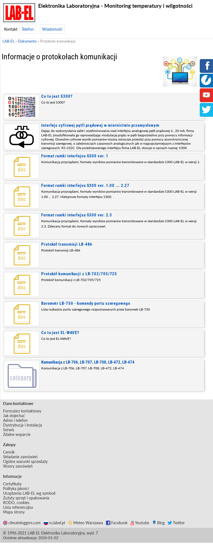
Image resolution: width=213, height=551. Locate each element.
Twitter (176, 522)
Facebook (117, 522)
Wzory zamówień (18, 466)
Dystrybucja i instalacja (22, 425)
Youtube (140, 522)
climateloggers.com (22, 522)
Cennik (9, 452)
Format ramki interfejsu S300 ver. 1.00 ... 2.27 (85, 185)
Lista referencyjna (18, 507)
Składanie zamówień (20, 456)
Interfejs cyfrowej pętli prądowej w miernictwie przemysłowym (100, 125)
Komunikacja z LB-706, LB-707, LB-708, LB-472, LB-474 (87, 362)
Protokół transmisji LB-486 (66, 244)
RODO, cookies (16, 502)
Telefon (28, 29)
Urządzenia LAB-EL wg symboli (29, 493)
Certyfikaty (12, 483)
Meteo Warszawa (85, 522)
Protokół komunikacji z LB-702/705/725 (79, 273)
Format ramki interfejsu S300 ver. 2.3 (76, 215)
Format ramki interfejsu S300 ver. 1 (74, 155)
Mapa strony (14, 512)
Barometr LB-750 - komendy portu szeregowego (85, 303)
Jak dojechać (14, 415)
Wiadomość (52, 29)
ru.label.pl (54, 522)
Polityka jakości (16, 488)
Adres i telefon (15, 420)
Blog (158, 522)
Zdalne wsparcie (16, 434)
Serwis (8, 429)
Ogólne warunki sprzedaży (25, 461)
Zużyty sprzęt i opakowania (26, 498)
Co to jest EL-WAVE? (60, 332)
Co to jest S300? (56, 96)
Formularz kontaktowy (22, 411)
